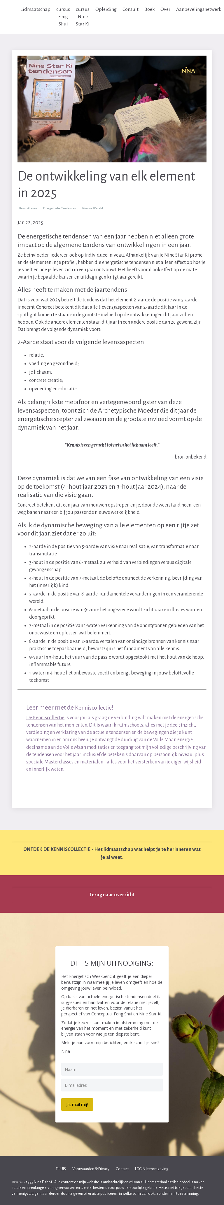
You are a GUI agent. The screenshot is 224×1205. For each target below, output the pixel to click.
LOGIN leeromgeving (151, 1168)
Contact (122, 1168)
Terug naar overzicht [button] (112, 895)
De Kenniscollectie (45, 717)
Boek (149, 9)
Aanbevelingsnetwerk (199, 9)
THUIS (61, 1168)
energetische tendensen (59, 208)
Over (166, 9)
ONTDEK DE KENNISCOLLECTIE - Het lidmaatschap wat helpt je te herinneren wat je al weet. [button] (112, 853)
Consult (131, 9)
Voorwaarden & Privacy (90, 1168)
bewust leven (28, 208)
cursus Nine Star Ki (83, 17)
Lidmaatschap (35, 9)
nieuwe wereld (92, 208)
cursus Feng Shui (63, 17)
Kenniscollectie (95, 707)
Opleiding (106, 9)
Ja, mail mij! (78, 1104)
